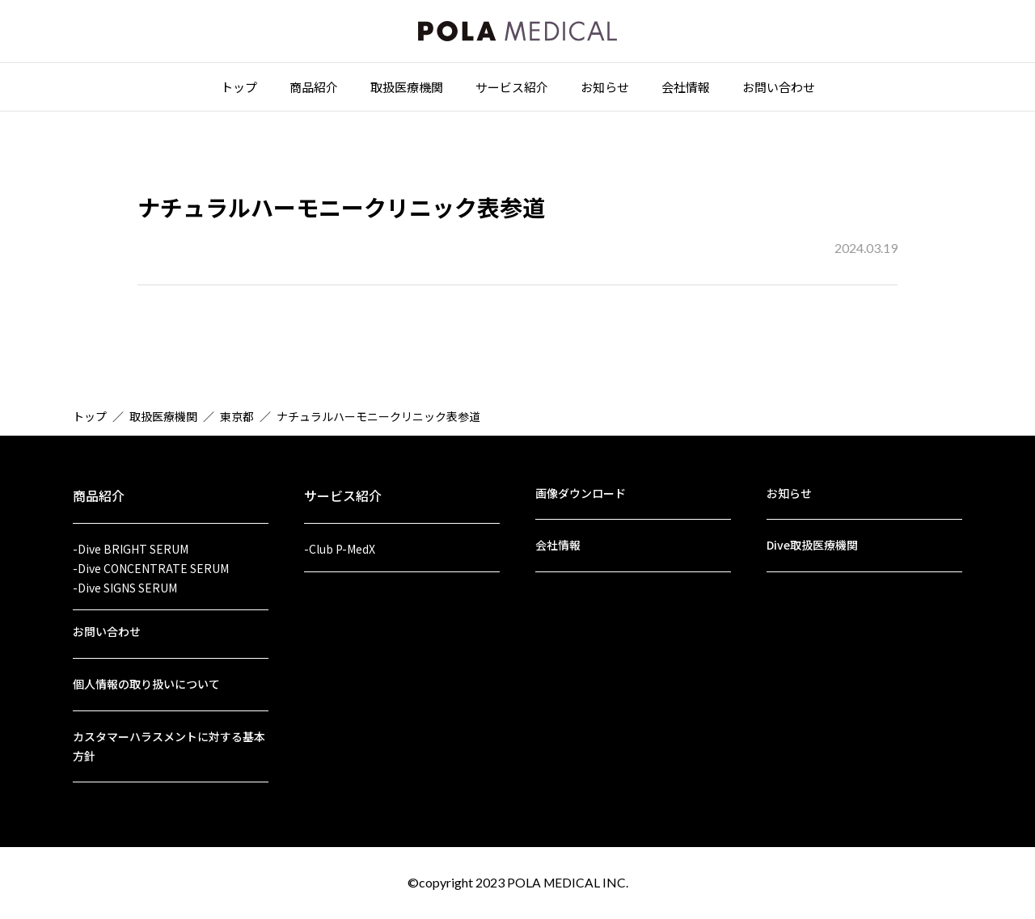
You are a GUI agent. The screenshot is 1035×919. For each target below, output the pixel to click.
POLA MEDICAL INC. (567, 882)
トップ (239, 90)
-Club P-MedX (339, 541)
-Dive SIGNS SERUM (125, 582)
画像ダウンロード (580, 485)
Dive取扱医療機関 (812, 538)
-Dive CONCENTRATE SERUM (151, 562)
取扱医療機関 (406, 90)
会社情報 (685, 90)
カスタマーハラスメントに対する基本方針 (169, 745)
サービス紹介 (511, 90)
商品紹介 (313, 90)
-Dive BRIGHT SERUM (130, 541)
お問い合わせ (778, 90)
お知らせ (605, 90)
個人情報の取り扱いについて (146, 681)
